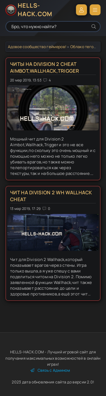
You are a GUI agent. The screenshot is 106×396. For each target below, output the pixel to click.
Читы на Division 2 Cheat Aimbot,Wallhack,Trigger (44, 67)
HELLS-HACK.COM (35, 10)
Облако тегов (83, 46)
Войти (81, 9)
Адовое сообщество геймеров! (37, 46)
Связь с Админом (50, 370)
